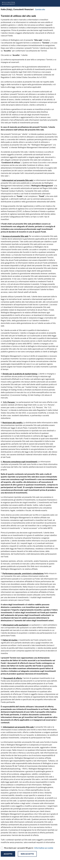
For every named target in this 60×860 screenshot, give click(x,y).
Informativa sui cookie (43, 848)
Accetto (8, 854)
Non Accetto (27, 854)
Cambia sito (40, 9)
